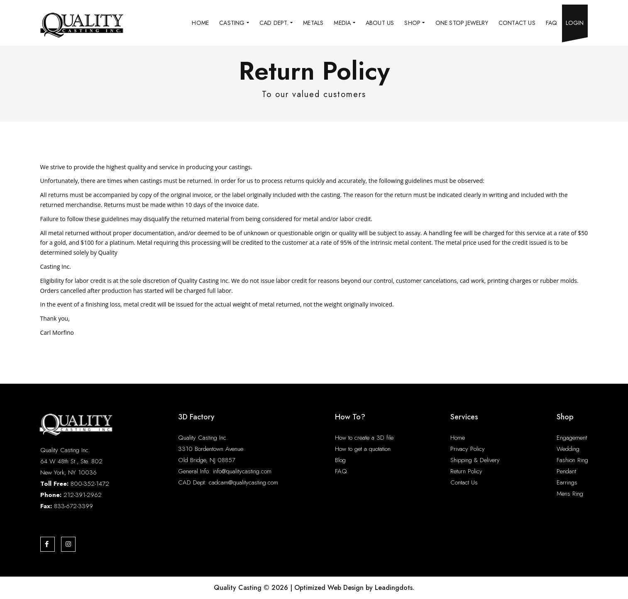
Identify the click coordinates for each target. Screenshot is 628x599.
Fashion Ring (572, 460)
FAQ (551, 23)
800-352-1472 (90, 483)
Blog (340, 460)
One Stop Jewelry (461, 23)
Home (200, 23)
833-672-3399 (73, 506)
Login (575, 23)
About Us (380, 23)
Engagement (572, 437)
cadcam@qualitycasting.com (243, 482)
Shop (414, 23)
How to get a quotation (363, 448)
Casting (234, 23)
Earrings (567, 482)
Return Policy (466, 471)
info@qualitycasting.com (242, 471)
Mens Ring (570, 493)
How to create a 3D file (364, 437)
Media (344, 23)
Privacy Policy (467, 448)
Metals (313, 23)
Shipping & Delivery (475, 460)
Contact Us (516, 23)
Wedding (568, 448)
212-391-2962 (83, 494)
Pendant (566, 471)
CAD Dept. (276, 23)
